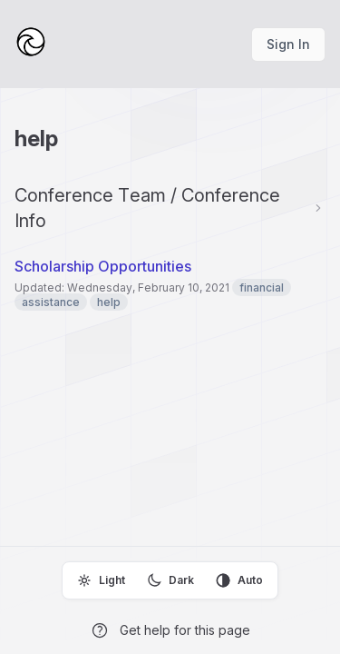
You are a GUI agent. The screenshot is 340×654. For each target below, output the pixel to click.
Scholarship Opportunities (103, 266)
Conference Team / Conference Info (147, 208)
